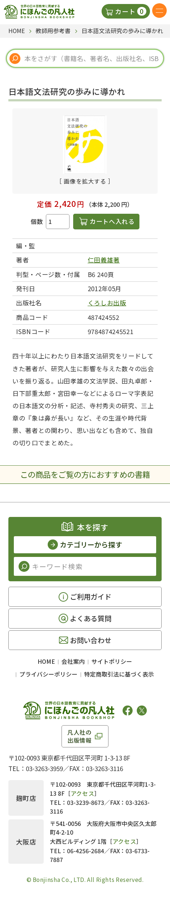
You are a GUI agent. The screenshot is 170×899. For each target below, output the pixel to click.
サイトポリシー (111, 661)
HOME (46, 661)
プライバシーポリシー (48, 674)
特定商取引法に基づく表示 (119, 674)
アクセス (83, 793)
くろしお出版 (107, 302)
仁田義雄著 (104, 259)
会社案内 (73, 661)
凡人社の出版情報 (79, 736)
